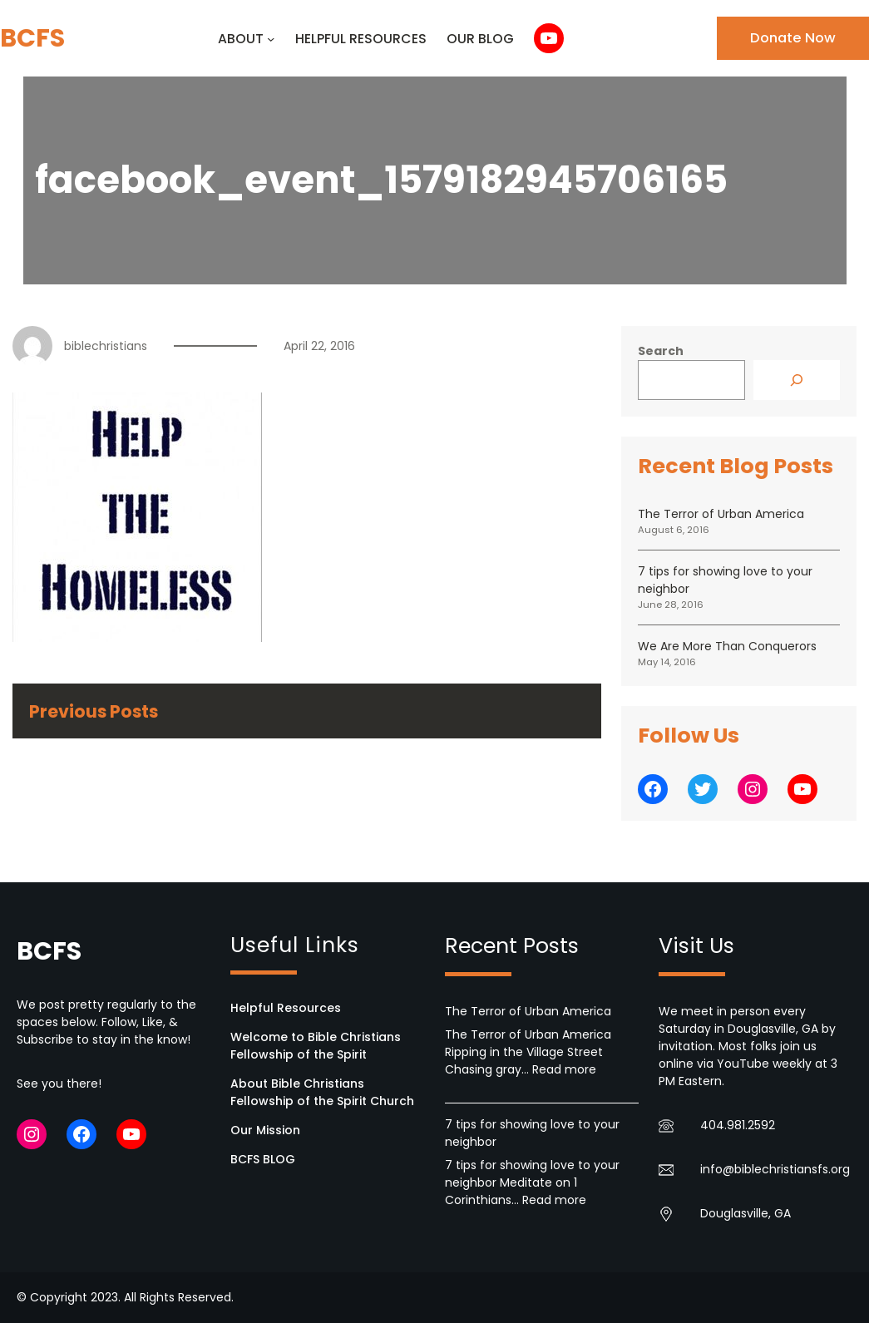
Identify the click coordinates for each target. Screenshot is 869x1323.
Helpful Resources (285, 1008)
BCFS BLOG (262, 1159)
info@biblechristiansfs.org (775, 1169)
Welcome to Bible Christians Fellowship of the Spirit (315, 1046)
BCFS (32, 38)
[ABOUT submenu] (270, 38)
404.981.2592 (737, 1125)
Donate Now (793, 37)
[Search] (796, 380)
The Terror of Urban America (721, 514)
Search (661, 351)
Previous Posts (93, 711)
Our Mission (265, 1130)
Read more (564, 1069)
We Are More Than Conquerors (727, 646)
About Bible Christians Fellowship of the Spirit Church (322, 1092)
